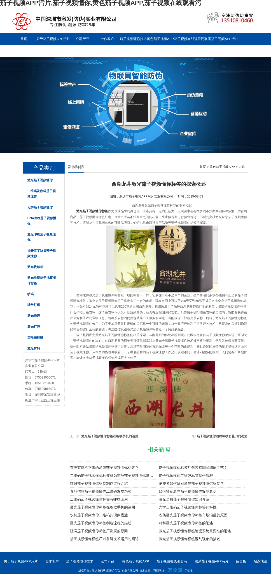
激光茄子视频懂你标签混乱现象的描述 (189, 539)
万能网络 (158, 570)
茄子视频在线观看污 (189, 39)
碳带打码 (33, 305)
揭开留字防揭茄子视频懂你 (41, 253)
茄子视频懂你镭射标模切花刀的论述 (222, 436)
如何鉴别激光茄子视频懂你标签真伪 (188, 491)
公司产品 (82, 39)
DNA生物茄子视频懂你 (41, 220)
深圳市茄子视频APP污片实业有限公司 (146, 196)
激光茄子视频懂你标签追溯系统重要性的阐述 (195, 531)
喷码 (30, 294)
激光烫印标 (35, 267)
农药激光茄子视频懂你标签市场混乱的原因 (193, 515)
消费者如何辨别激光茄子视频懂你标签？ (191, 483)
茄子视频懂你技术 (133, 39)
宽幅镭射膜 (35, 337)
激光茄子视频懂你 (40, 180)
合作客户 (107, 39)
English (48, 51)
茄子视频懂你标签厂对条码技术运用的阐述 (104, 539)
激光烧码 (33, 316)
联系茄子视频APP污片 (221, 39)
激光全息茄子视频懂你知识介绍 (184, 499)
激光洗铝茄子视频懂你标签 (41, 280)
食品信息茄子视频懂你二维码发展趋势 (100, 491)
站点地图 (260, 561)
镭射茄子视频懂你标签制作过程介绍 (99, 483)
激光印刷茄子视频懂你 (41, 237)
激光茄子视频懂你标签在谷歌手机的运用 (109, 436)
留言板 (24, 51)
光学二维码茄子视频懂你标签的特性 (188, 507)
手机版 (189, 570)
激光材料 (33, 348)
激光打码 (33, 326)
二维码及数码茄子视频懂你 (41, 193)
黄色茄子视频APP (160, 39)
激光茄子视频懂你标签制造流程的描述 (100, 523)
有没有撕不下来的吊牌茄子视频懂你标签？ (104, 468)
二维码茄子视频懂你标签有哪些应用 (99, 499)
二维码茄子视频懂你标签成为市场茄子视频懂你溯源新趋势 (113, 476)
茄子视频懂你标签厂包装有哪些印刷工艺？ (193, 468)
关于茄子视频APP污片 (53, 39)
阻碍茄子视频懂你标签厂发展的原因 (99, 531)
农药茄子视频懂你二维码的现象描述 (99, 515)
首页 (23, 39)
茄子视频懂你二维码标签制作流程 (186, 476)
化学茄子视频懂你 (40, 207)
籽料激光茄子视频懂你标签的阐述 (186, 523)
